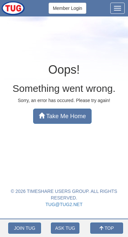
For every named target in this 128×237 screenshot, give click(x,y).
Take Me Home (62, 116)
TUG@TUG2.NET (64, 204)
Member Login (67, 8)
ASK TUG (65, 228)
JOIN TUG (24, 228)
